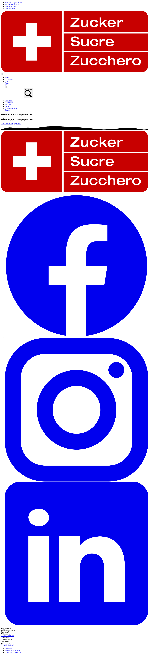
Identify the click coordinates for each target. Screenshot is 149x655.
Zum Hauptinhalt (10, 6)
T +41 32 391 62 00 (7, 636)
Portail (7, 83)
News (7, 77)
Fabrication (9, 101)
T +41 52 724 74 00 (7, 645)
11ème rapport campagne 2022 (11, 124)
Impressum (8, 649)
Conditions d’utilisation (13, 652)
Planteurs (8, 106)
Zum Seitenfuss (10, 8)
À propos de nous (11, 108)
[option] (6, 85)
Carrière (7, 110)
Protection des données (12, 650)
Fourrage (8, 104)
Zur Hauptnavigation (12, 4)
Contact (7, 81)
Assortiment (9, 102)
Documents (9, 79)
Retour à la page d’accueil (13, 2)
